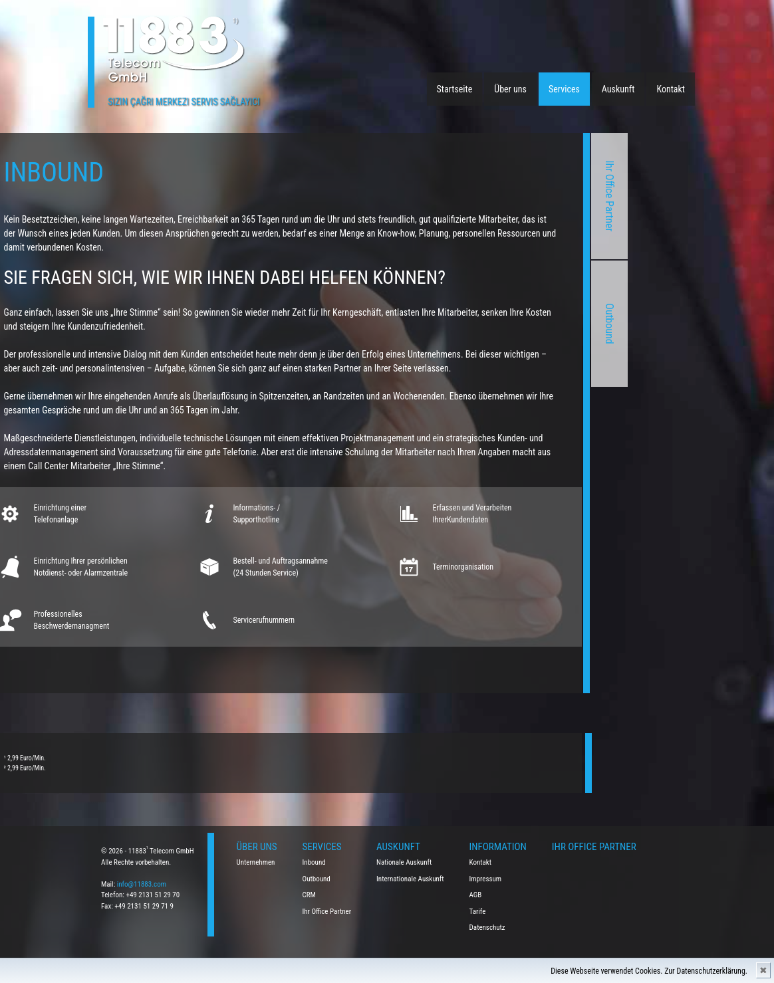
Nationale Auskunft (404, 862)
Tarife (477, 911)
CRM (309, 895)
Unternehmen (256, 862)
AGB (475, 895)
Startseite (455, 89)
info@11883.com (141, 884)
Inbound (314, 862)
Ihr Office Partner (450, 196)
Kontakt (670, 89)
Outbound (450, 323)
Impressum (485, 879)
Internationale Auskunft (410, 879)
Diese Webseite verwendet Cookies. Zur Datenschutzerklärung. (649, 971)
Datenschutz (487, 927)
